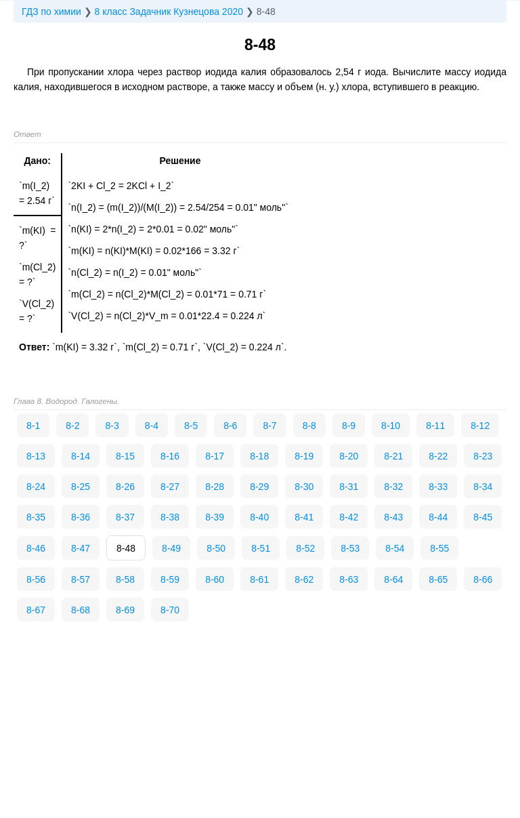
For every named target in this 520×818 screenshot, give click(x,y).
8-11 (435, 425)
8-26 (125, 486)
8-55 (439, 548)
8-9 (348, 425)
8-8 (309, 425)
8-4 (151, 425)
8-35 (35, 517)
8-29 (259, 486)
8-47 (80, 548)
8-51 (260, 548)
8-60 (214, 579)
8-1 (33, 425)
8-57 (80, 579)
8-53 (350, 548)
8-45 (482, 517)
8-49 (171, 548)
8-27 (169, 486)
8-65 (438, 579)
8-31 (348, 486)
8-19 (304, 456)
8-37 (125, 517)
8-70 (169, 610)
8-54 (394, 548)
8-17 (214, 456)
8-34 (482, 486)
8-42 (348, 517)
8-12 (480, 425)
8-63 (348, 579)
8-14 (80, 456)
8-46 (35, 548)
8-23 (482, 456)
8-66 (482, 579)
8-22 (438, 456)
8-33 (438, 486)
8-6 (230, 425)
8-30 (304, 486)
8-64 (393, 579)
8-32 (393, 486)
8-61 (259, 579)
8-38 (169, 517)
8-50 (216, 548)
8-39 (214, 517)
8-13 (35, 456)
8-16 (169, 456)
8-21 (393, 456)
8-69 (125, 610)
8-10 (390, 425)
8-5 (191, 425)
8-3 (111, 425)
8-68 (80, 610)
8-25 (80, 486)
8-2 (72, 425)
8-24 (35, 486)
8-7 (269, 425)
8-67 (35, 610)
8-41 (304, 517)
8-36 (80, 517)
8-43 (393, 517)
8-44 (438, 517)
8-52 (305, 548)
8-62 (304, 579)
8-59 (169, 579)
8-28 (214, 486)
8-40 (259, 517)
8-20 (348, 456)
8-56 (35, 579)
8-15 (125, 456)
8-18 (259, 456)
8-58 (125, 579)
